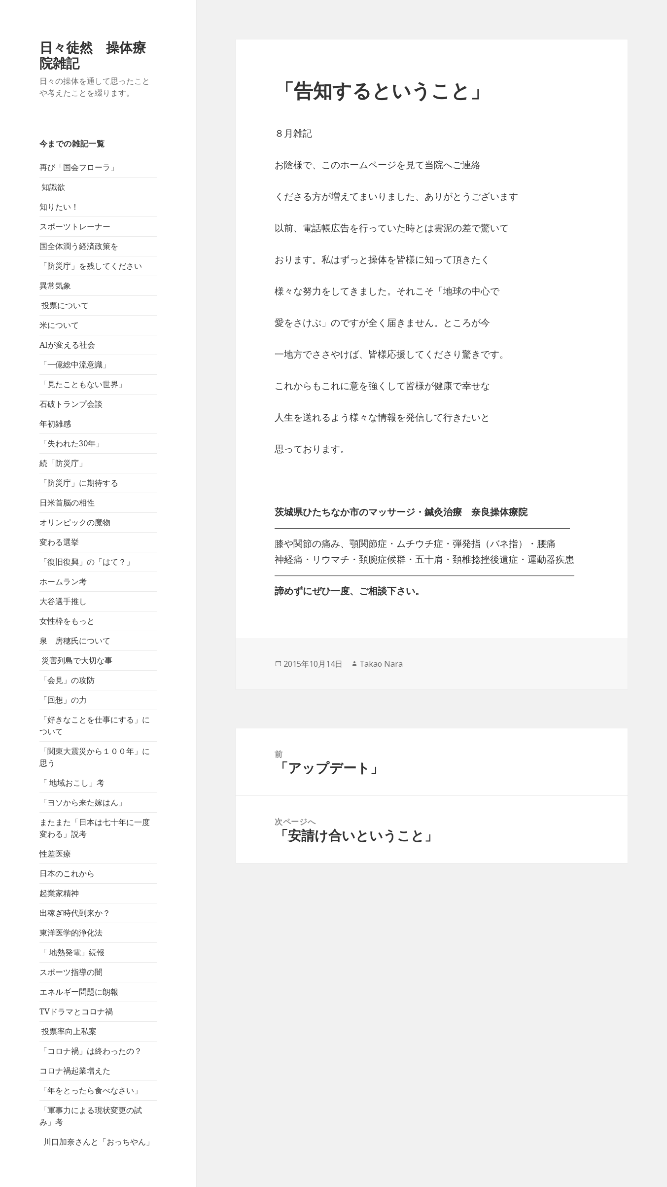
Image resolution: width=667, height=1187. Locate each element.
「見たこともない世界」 (82, 384)
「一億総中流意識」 (74, 364)
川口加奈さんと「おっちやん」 (96, 1141)
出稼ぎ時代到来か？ (74, 912)
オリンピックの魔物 (74, 522)
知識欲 (52, 186)
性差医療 (55, 853)
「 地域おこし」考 (72, 782)
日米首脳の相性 (67, 502)
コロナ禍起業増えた (74, 1070)
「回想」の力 (63, 699)
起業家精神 (59, 893)
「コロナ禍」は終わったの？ (90, 1050)
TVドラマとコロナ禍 (76, 1011)
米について (59, 325)
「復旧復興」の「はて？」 (86, 561)
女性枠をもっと (67, 620)
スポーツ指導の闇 (71, 972)
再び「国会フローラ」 (78, 167)
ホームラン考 (63, 581)
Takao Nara (381, 663)
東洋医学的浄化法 (71, 932)
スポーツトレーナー (74, 226)
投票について (64, 305)
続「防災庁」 (63, 463)
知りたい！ (59, 206)
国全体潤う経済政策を (78, 246)
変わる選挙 (59, 542)
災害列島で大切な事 (75, 660)
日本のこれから (67, 873)
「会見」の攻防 (67, 680)
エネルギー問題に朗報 (78, 991)
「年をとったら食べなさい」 (90, 1090)
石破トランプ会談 (71, 403)
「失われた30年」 (71, 443)
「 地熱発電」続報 (72, 952)
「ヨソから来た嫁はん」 (82, 802)
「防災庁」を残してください (90, 265)
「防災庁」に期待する (78, 482)
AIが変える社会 (67, 344)
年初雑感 (55, 423)
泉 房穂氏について (74, 640)
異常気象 (55, 285)
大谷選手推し (63, 601)
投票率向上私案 (68, 1031)
